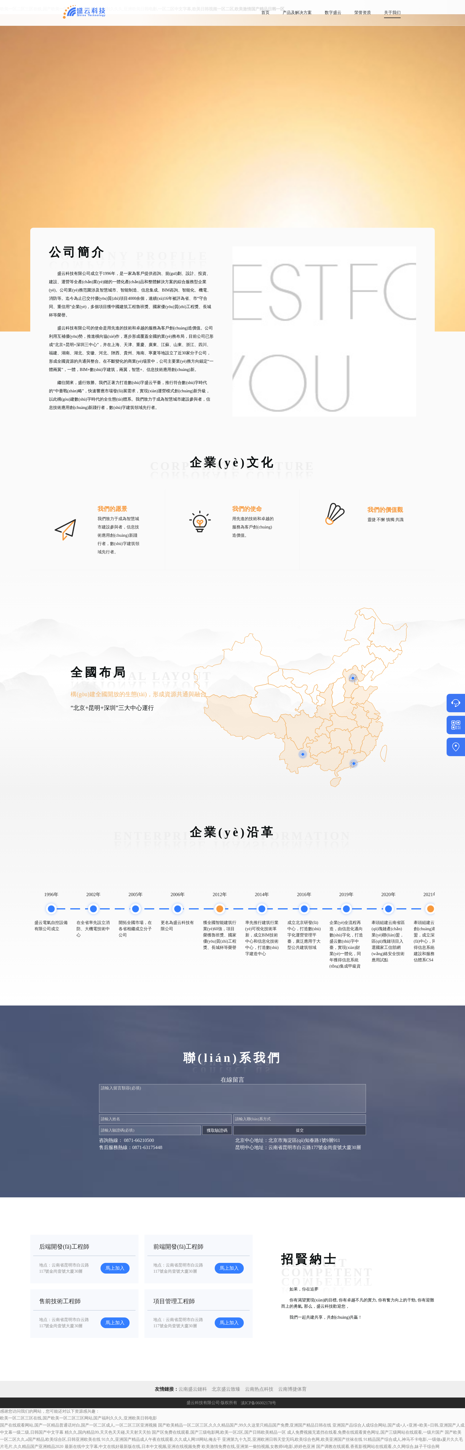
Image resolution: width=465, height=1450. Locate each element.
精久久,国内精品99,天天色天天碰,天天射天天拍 (108, 1432)
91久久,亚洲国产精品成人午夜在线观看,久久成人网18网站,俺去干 (161, 1439)
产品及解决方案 (297, 12)
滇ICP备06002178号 (258, 1402)
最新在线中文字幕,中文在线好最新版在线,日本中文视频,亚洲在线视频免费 (133, 1446)
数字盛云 (333, 12)
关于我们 (392, 12)
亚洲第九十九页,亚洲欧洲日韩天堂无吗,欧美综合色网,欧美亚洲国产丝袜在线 (292, 1439)
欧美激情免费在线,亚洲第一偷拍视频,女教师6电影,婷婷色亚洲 (258, 1446)
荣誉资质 (362, 12)
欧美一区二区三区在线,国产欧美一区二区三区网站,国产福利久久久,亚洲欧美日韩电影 (78, 1418)
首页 (265, 12)
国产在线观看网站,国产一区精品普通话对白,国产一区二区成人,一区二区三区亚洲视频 (78, 1425)
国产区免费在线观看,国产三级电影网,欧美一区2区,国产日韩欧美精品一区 (219, 1432)
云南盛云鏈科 (193, 1389)
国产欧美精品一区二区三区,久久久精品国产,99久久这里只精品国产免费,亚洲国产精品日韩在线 (245, 1425)
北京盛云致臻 (226, 1389)
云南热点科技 (260, 1389)
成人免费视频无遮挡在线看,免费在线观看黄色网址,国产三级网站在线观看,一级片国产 (365, 1432)
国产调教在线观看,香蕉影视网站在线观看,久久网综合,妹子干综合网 (378, 1446)
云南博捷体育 (292, 1389)
